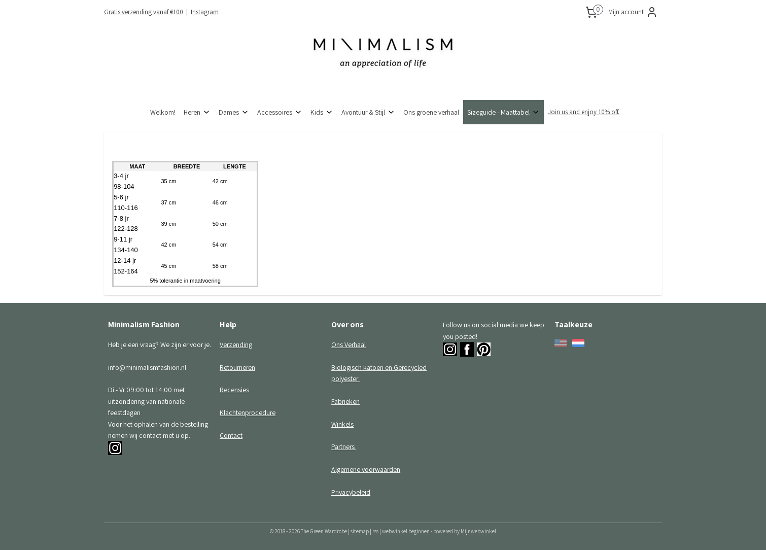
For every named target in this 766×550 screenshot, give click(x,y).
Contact (231, 435)
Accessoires (279, 112)
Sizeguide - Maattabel (503, 112)
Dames (234, 112)
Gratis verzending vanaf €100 (143, 12)
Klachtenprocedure (247, 412)
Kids (321, 112)
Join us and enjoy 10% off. (583, 112)
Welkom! (163, 112)
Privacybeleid (350, 492)
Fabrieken (345, 401)
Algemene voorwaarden (365, 469)
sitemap (360, 531)
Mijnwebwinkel (478, 531)
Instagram (205, 12)
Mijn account (633, 12)
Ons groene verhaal (431, 112)
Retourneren (237, 367)
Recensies (234, 389)
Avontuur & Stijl (368, 112)
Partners (343, 446)
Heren (197, 112)
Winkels (342, 424)
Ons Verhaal (348, 344)
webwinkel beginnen (406, 531)
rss (375, 531)
